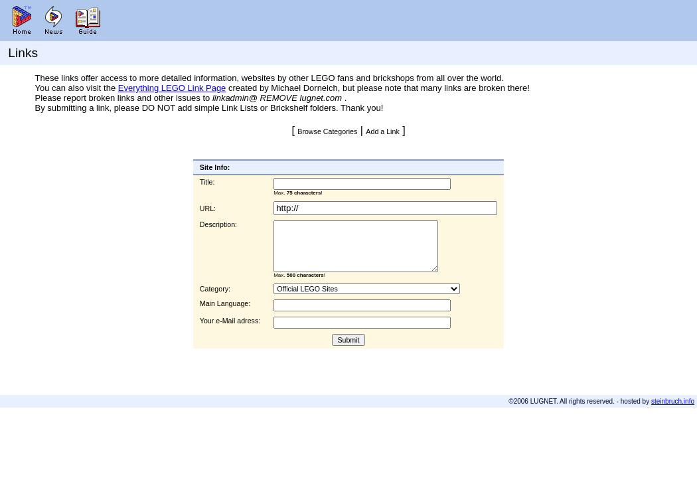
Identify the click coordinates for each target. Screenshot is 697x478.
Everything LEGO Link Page (172, 88)
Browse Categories (327, 131)
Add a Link (382, 131)
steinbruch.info (672, 401)
